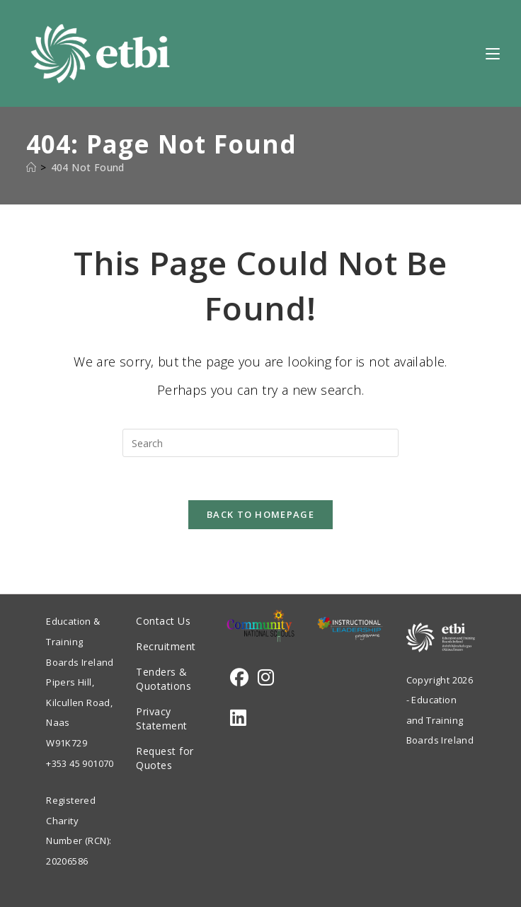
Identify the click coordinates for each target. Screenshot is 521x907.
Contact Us (163, 621)
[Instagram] (266, 677)
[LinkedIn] (238, 718)
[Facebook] (239, 677)
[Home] (31, 167)
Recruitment (166, 646)
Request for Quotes (165, 758)
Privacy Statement (162, 718)
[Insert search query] (260, 443)
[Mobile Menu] (493, 53)
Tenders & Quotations (163, 679)
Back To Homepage (260, 514)
